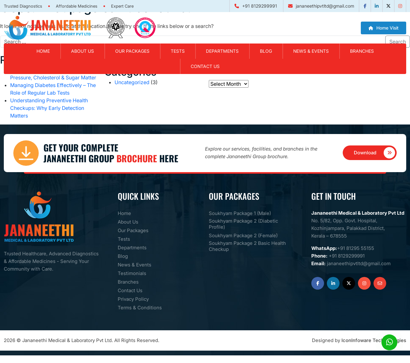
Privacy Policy (133, 299)
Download (374, 152)
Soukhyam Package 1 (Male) (240, 213)
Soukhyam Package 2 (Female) (243, 235)
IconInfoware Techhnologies (373, 340)
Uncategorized (132, 82)
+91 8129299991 (259, 6)
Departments (222, 51)
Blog (266, 51)
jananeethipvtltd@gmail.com (325, 6)
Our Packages (132, 51)
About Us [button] (82, 51)
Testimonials (132, 273)
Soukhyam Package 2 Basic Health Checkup (247, 246)
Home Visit (383, 27)
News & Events (311, 51)
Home (43, 51)
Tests (178, 51)
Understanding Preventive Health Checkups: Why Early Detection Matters (49, 108)
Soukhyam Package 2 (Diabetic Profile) (243, 224)
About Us (128, 222)
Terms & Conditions (140, 308)
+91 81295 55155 (355, 248)
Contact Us (205, 66)
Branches (362, 51)
